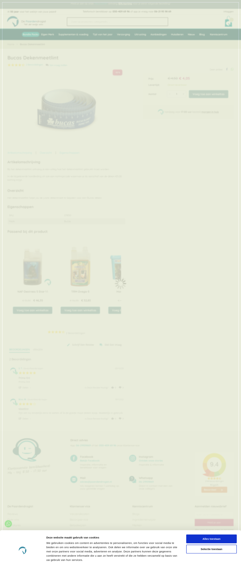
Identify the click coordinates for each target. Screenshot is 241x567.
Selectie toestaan (211, 534)
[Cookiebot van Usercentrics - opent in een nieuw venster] (22, 560)
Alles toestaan (211, 524)
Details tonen (191, 560)
